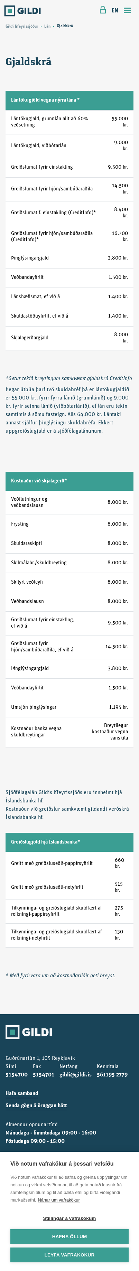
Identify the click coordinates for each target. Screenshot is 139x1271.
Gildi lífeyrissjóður (22, 27)
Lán (47, 27)
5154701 (43, 1075)
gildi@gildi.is (75, 1075)
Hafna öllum (69, 1236)
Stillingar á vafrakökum (69, 1218)
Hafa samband (22, 1093)
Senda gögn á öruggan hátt (36, 1106)
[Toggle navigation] (127, 11)
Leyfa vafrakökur (70, 1255)
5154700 (17, 1075)
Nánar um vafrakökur (59, 1200)
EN (114, 11)
